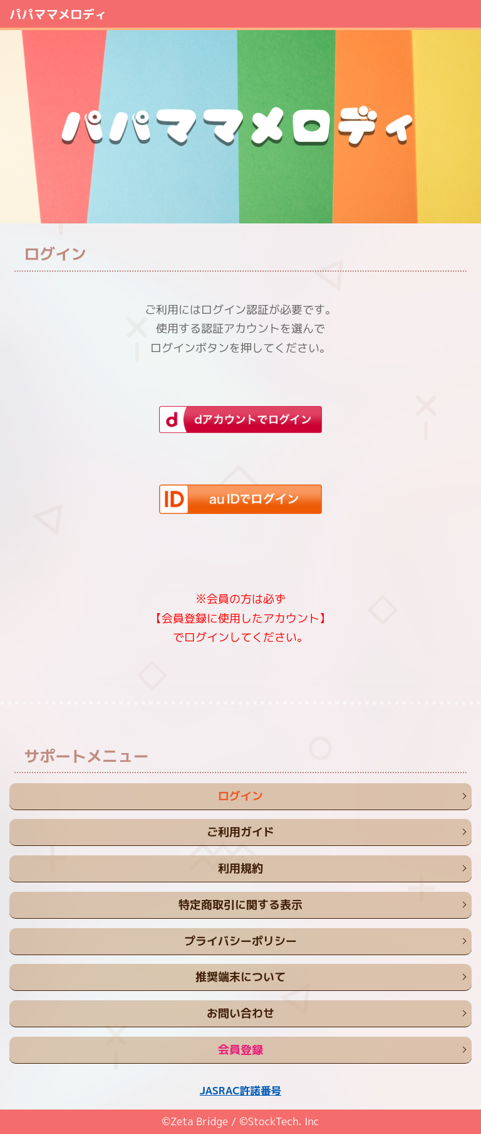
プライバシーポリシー (240, 941)
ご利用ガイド (240, 832)
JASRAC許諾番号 (240, 1090)
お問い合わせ (240, 1013)
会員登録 (240, 1049)
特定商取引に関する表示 (240, 904)
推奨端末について (240, 977)
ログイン (240, 796)
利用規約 (240, 868)
